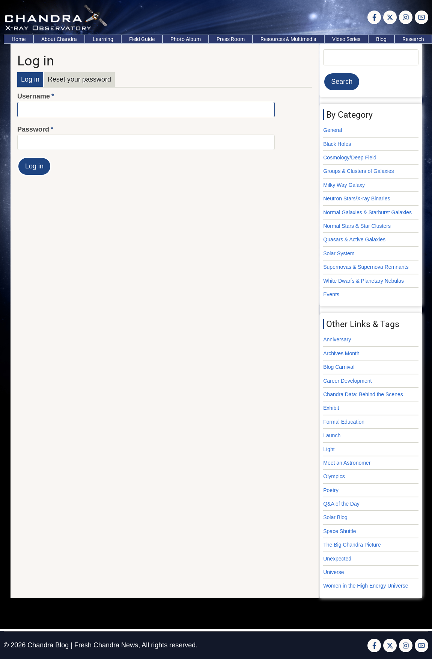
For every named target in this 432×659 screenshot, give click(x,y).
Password (33, 129)
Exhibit (331, 408)
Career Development (347, 381)
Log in (30, 79)
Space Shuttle (339, 531)
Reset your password (79, 79)
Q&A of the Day (341, 504)
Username (33, 96)
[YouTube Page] (421, 17)
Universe (333, 572)
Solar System (338, 253)
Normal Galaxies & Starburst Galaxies (367, 212)
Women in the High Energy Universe (365, 586)
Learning (103, 39)
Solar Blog (335, 517)
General (332, 130)
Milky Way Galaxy (344, 185)
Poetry (330, 490)
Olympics (334, 476)
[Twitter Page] (390, 17)
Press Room (231, 39)
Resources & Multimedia (288, 39)
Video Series (346, 39)
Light (328, 449)
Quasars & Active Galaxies (354, 239)
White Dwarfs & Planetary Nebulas (363, 281)
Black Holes (337, 144)
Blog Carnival (338, 367)
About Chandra (59, 39)
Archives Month (341, 353)
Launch (331, 435)
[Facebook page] (374, 17)
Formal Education (343, 422)
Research (413, 39)
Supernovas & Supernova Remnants (365, 267)
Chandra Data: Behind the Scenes (363, 394)
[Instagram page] (405, 17)
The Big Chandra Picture (352, 545)
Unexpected (337, 559)
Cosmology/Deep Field (349, 158)
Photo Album (185, 39)
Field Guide (142, 39)
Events (331, 294)
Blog (381, 39)
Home (19, 39)
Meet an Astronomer (346, 463)
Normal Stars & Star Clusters (357, 226)
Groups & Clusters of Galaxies (358, 171)
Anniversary (337, 339)
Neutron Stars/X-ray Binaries (356, 198)
